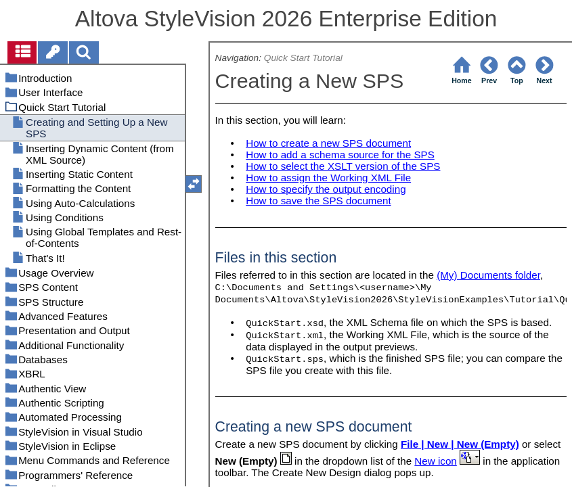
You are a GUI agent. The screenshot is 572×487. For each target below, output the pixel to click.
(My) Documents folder (488, 275)
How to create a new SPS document (328, 143)
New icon (435, 461)
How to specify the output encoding (325, 189)
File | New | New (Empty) (460, 444)
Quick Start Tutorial (303, 58)
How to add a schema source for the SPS (340, 154)
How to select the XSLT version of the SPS (343, 166)
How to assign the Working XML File (328, 177)
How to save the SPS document (318, 200)
